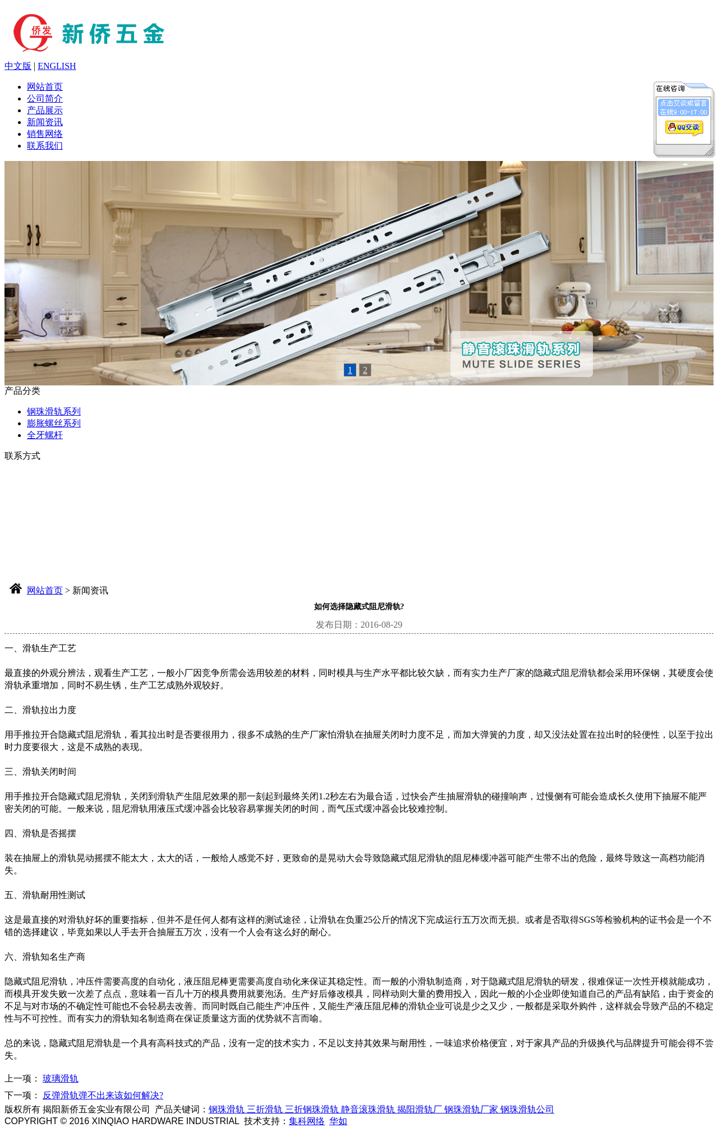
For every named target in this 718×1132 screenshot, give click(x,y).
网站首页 (45, 86)
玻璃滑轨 (61, 1078)
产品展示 (45, 110)
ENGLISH (57, 66)
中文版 (17, 66)
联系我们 (45, 145)
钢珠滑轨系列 (54, 411)
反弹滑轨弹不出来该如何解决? (103, 1095)
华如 (338, 1121)
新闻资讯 (45, 122)
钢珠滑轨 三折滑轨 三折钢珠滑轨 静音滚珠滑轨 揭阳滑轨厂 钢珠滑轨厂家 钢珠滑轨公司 (381, 1109)
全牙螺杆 (45, 435)
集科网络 (307, 1121)
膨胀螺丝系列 (54, 423)
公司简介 (45, 98)
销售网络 (45, 134)
